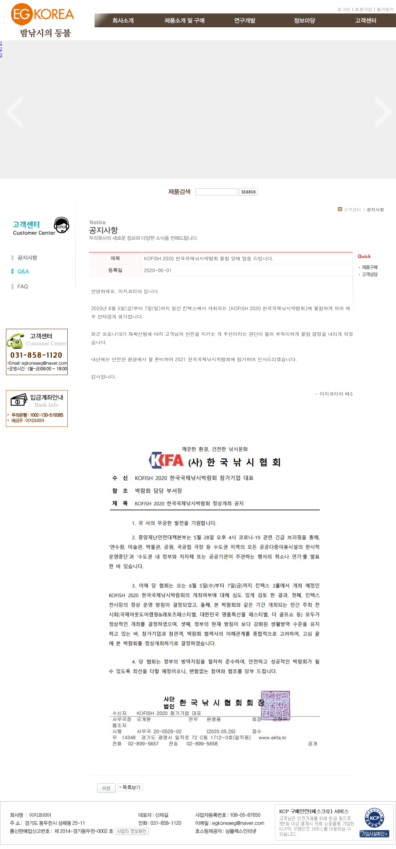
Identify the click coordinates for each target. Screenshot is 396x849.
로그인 (343, 9)
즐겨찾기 (385, 9)
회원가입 (363, 9)
